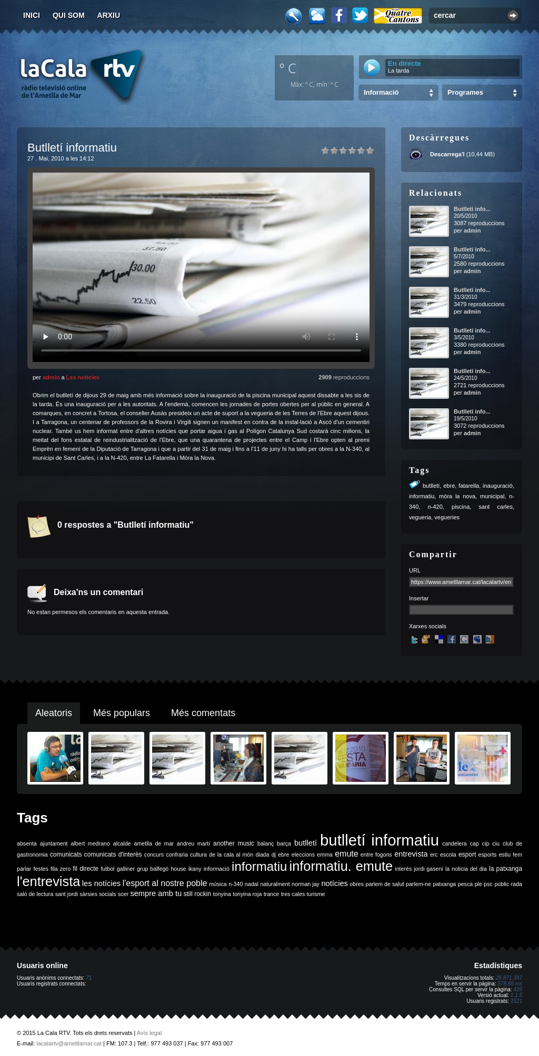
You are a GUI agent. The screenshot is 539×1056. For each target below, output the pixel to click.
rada (516, 884)
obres (357, 884)
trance (272, 894)
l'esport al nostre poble (165, 883)
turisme (316, 894)
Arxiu (109, 15)
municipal (492, 496)
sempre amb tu (156, 893)
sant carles (496, 507)
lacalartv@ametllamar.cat (69, 1043)
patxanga (444, 884)
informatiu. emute (341, 866)
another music (233, 843)
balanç (265, 843)
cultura (198, 854)
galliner (126, 869)
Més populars (121, 713)
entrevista (411, 854)
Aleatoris (53, 713)
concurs (154, 854)
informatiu (421, 496)
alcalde (122, 843)
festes (40, 869)
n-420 (435, 507)
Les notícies (83, 377)
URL (415, 570)
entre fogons (376, 854)
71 (89, 978)
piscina (461, 507)
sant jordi (66, 894)
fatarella (468, 485)
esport (467, 854)
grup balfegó (152, 869)
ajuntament (54, 843)
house (178, 869)
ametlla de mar (154, 843)
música (218, 884)
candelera (454, 843)
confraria (176, 854)
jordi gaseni (428, 869)
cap (474, 843)
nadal (251, 884)
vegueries (447, 517)
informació (216, 869)
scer (123, 894)
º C (288, 68)
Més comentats (203, 713)
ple (478, 884)
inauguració (498, 485)
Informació (381, 92)
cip (486, 843)
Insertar (418, 598)
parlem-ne (418, 884)
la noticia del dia (466, 869)
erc (434, 854)
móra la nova (457, 496)
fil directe (85, 868)
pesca (465, 884)
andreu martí (193, 843)
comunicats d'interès (113, 854)
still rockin (197, 894)
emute (346, 853)
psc (488, 884)
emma (325, 854)
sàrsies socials (97, 894)
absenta (27, 843)
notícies (334, 883)
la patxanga (505, 868)
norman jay (306, 884)
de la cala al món (231, 854)
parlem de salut (384, 884)
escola (448, 854)
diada (262, 854)
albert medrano (90, 843)
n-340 (235, 884)
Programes (465, 92)
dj (274, 854)
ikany (195, 869)
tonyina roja (247, 894)
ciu (496, 843)
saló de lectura (35, 894)
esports (487, 854)
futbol (107, 869)
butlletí (431, 485)
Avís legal (149, 1033)
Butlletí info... (472, 209)
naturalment (275, 884)
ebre (449, 485)
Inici (31, 15)
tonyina (222, 894)
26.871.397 (509, 978)
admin (51, 377)
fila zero (61, 869)
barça (284, 843)
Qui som (69, 15)
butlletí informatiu (379, 840)
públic (501, 884)
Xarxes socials (427, 626)
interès (403, 869)
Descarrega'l (447, 154)
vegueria (420, 517)
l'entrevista (48, 881)
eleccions (303, 854)
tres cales (293, 894)
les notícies (101, 883)
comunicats (66, 854)
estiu (505, 854)
